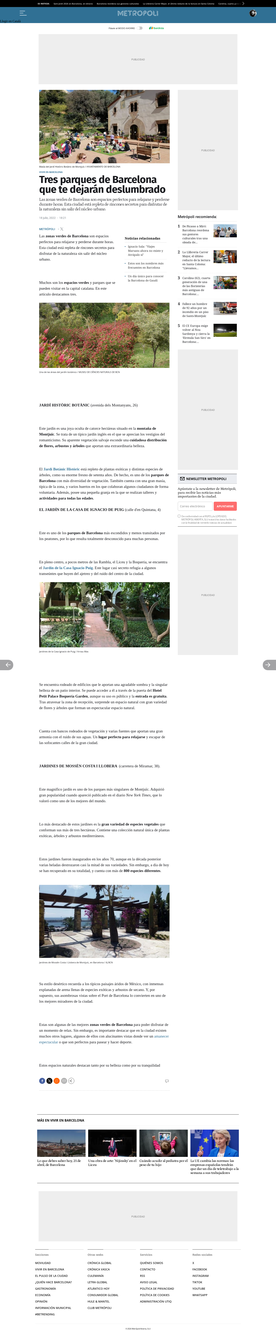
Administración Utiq (156, 1301)
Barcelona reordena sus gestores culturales (118, 3)
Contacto (147, 1269)
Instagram (200, 1276)
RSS (142, 1276)
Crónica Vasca (99, 1269)
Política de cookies (155, 1295)
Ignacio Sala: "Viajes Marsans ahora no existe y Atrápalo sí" (145, 251)
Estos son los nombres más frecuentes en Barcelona (146, 265)
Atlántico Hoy (98, 1288)
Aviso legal (148, 1282)
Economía (42, 1295)
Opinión (41, 1301)
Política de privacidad (157, 1288)
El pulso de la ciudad (51, 1276)
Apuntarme (225, 506)
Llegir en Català (10, 21)
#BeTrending (45, 1314)
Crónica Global (99, 1263)
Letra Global (97, 1282)
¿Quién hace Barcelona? (53, 1282)
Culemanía (96, 1276)
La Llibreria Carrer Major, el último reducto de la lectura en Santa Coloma (178, 3)
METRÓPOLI (47, 228)
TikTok (197, 1282)
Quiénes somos (151, 1263)
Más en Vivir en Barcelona (60, 1120)
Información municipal (53, 1308)
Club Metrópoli (99, 1308)
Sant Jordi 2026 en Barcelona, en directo (73, 3)
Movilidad (43, 1263)
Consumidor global (103, 1295)
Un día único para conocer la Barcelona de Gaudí (146, 278)
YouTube (198, 1288)
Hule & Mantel (98, 1301)
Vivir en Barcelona (51, 172)
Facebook (199, 1269)
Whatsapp (200, 1295)
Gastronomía (45, 1288)
